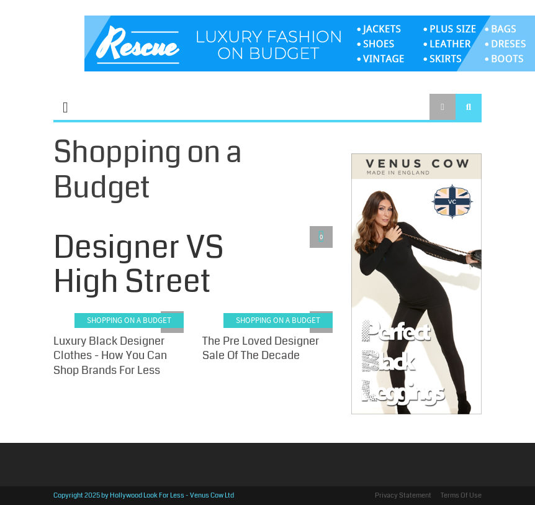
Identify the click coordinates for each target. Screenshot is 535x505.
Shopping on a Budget (129, 320)
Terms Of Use (461, 495)
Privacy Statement (403, 495)
